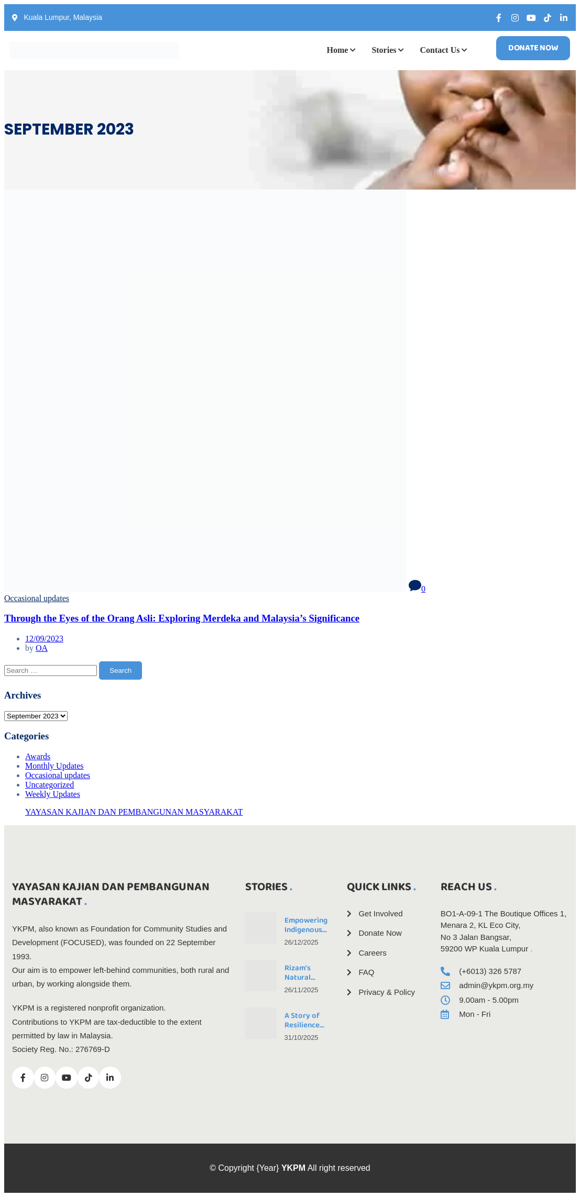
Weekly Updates (52, 794)
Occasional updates (36, 598)
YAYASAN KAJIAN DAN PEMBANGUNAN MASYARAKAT (134, 811)
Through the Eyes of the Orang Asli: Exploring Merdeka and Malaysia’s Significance (181, 618)
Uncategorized (49, 784)
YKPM (293, 1167)
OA (42, 648)
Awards (37, 756)
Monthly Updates (54, 765)
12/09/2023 (44, 638)
